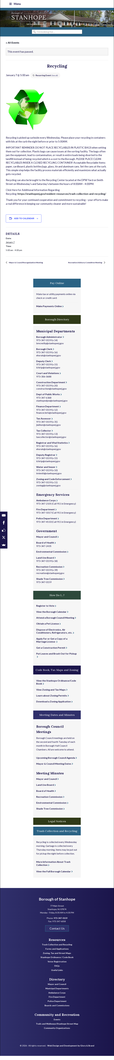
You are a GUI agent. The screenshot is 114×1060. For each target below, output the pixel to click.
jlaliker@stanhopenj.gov (48, 429)
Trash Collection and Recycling (57, 949)
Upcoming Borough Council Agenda (55, 761)
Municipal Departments (57, 992)
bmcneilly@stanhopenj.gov (50, 347)
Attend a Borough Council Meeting (55, 621)
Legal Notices (57, 825)
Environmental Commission (51, 555)
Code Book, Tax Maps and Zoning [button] (57, 674)
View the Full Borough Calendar (53, 875)
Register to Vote (45, 609)
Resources (57, 944)
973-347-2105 (43, 507)
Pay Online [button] (57, 287)
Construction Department (50, 386)
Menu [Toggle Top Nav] (15, 3)
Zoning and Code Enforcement (53, 483)
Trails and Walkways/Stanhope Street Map (57, 1028)
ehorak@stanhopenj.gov (48, 359)
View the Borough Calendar (51, 615)
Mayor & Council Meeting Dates (53, 767)
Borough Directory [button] (57, 323)
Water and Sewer (45, 470)
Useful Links (57, 974)
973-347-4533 (43, 525)
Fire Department (45, 513)
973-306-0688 (43, 380)
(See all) (55, 75)
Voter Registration (57, 966)
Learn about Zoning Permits (51, 699)
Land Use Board (45, 561)
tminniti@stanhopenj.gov (49, 477)
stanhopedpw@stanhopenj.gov (52, 404)
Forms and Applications (57, 953)
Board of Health (45, 546)
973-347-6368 (43, 401)
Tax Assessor (43, 422)
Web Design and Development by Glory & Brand (70, 1049)
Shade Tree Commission (49, 582)
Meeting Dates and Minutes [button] (57, 719)
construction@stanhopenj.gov (51, 392)
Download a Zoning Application (53, 705)
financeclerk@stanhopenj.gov (51, 416)
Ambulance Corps (46, 504)
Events (57, 1023)
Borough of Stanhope (22, 19)
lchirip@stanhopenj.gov (48, 371)
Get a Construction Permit (50, 651)
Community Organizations (57, 1032)
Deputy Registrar (45, 458)
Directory (57, 983)
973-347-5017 (43, 516)
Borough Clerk (44, 353)
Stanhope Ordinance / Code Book (57, 961)
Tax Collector (43, 434)
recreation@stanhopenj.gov (50, 577)
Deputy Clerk (43, 365)
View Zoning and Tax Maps (51, 693)
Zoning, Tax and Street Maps (57, 957)
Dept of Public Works (48, 398)
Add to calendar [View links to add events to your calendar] (24, 218)
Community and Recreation (57, 1019)
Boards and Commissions (57, 1009)
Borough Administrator (49, 340)
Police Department (46, 522)
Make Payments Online (49, 310)
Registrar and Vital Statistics (52, 446)
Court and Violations (47, 377)
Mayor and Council (46, 540)
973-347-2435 (43, 550)
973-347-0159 (43, 344)
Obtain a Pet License (47, 627)
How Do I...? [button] (57, 599)
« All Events (12, 43)
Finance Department (47, 410)
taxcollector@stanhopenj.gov (51, 441)
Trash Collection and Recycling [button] (57, 835)
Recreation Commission (49, 570)
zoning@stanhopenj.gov (48, 489)
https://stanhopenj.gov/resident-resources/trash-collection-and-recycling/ (62, 193)
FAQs (57, 970)
